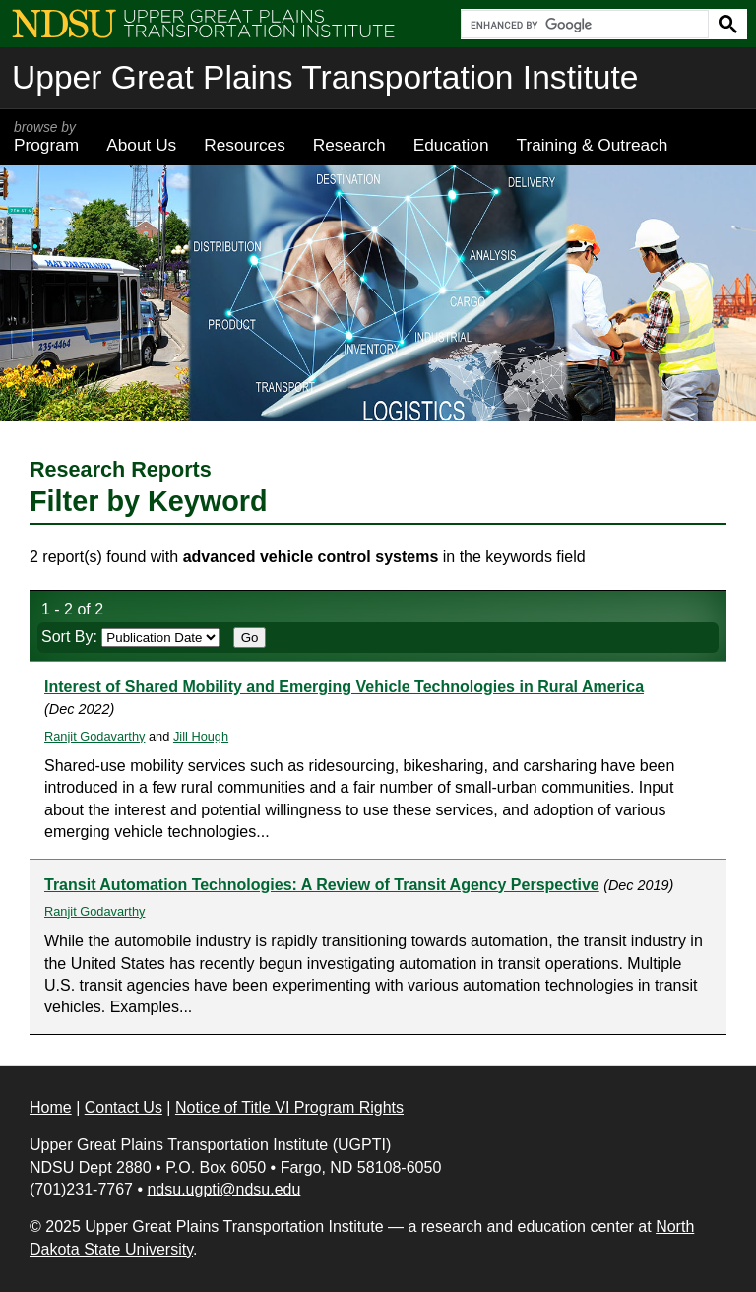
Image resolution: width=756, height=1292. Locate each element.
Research (349, 145)
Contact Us (123, 1107)
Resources (244, 145)
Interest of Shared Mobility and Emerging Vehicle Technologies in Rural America (344, 686)
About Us (141, 145)
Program (46, 137)
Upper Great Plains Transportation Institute (325, 77)
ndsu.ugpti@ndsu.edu (223, 1189)
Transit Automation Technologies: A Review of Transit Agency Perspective (321, 884)
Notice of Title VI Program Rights (289, 1107)
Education (451, 145)
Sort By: (130, 636)
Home (51, 1107)
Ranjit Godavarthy (94, 736)
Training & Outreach (591, 145)
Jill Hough (200, 736)
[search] (583, 24)
